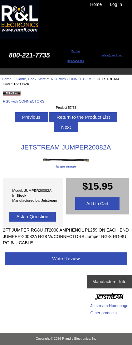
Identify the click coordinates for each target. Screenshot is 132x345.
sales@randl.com (112, 55)
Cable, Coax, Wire (31, 79)
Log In (116, 4)
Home (96, 4)
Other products (103, 312)
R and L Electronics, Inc (79, 338)
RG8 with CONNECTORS (71, 79)
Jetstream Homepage (109, 305)
